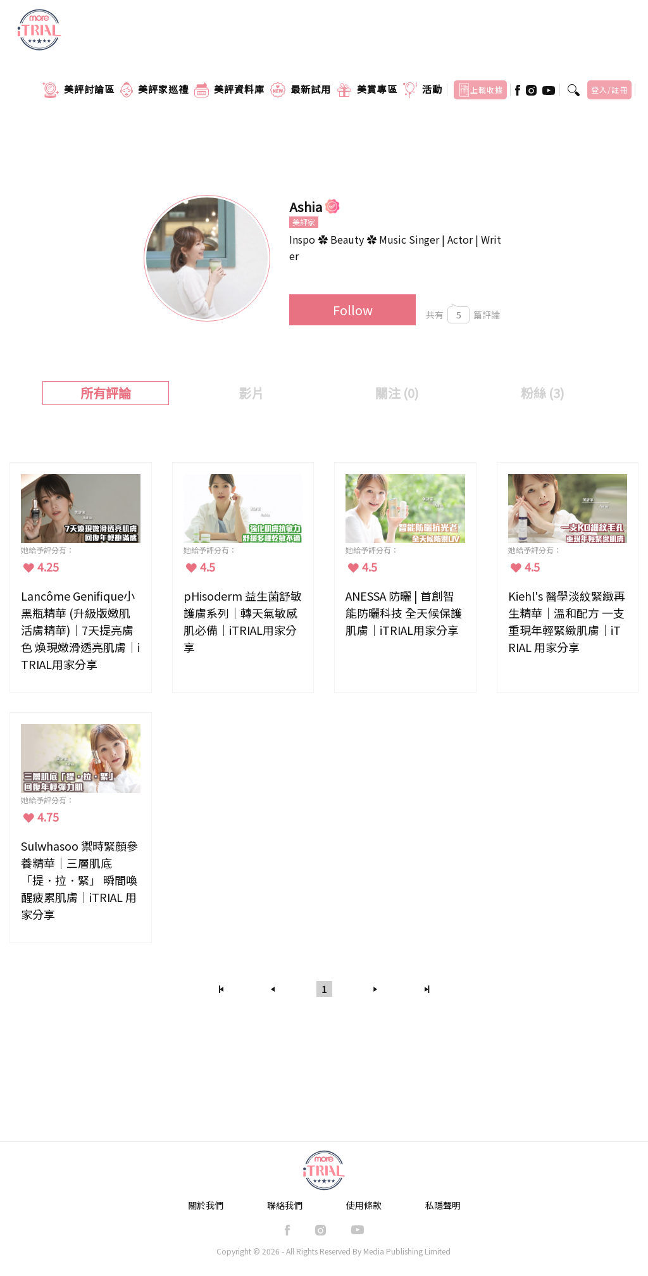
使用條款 (364, 1205)
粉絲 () (542, 393)
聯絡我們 (284, 1205)
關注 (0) (397, 393)
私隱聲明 (443, 1205)
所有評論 (105, 393)
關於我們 (205, 1205)
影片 (251, 393)
